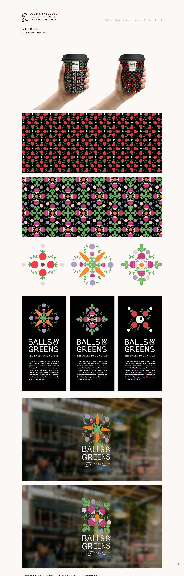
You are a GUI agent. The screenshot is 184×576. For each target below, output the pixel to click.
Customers (127, 20)
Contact (138, 20)
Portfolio (108, 20)
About (117, 20)
